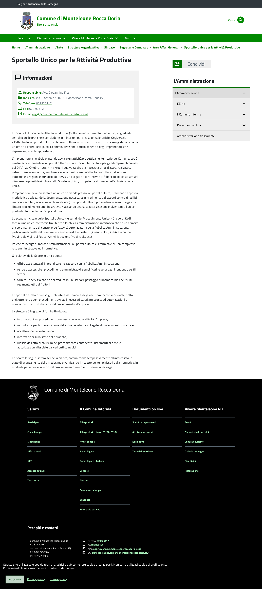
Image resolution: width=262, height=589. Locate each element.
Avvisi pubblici (87, 442)
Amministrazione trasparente (196, 136)
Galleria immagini (194, 451)
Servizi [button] (21, 38)
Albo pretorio (87, 422)
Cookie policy (58, 579)
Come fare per (35, 432)
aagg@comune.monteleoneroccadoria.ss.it (60, 114)
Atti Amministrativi (142, 432)
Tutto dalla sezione (90, 509)
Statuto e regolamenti (144, 422)
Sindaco (109, 47)
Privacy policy (36, 579)
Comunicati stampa (90, 490)
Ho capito (15, 579)
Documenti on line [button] (189, 125)
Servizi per (33, 422)
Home (16, 47)
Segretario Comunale (134, 47)
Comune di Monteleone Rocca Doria (78, 20)
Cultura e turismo (194, 442)
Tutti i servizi (34, 480)
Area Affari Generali (166, 47)
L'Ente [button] (181, 103)
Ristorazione (192, 471)
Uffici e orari (34, 451)
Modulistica (33, 442)
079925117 (103, 541)
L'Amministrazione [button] (49, 38)
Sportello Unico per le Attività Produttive (212, 47)
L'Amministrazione (37, 47)
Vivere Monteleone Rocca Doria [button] (93, 38)
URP (29, 461)
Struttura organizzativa (83, 47)
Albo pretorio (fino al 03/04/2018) (98, 432)
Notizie (84, 480)
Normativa (138, 442)
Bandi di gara (87, 451)
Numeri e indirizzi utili (197, 432)
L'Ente (59, 47)
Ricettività (190, 461)
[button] (196, 64)
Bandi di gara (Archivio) (92, 461)
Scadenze (85, 500)
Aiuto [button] (128, 38)
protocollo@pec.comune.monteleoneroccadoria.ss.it (120, 553)
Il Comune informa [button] (189, 114)
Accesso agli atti (36, 471)
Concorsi (84, 471)
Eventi (188, 422)
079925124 (97, 545)
